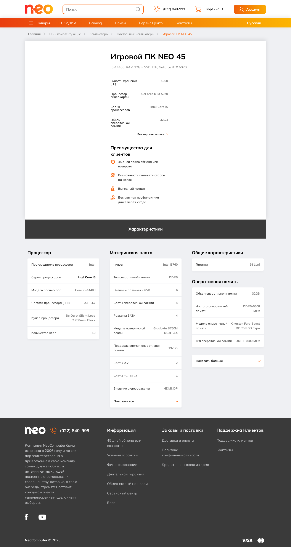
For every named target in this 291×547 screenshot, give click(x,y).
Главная (34, 34)
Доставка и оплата (178, 440)
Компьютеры (99, 34)
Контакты (184, 23)
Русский (254, 23)
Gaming (95, 23)
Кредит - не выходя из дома (185, 464)
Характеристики (146, 229)
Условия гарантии (122, 455)
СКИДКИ (68, 23)
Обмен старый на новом (127, 483)
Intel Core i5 (86, 277)
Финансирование (122, 464)
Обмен (120, 23)
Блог (111, 502)
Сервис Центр (151, 23)
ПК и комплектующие (65, 34)
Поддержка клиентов (235, 440)
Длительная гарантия (125, 474)
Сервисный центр (122, 493)
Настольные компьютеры (135, 34)
